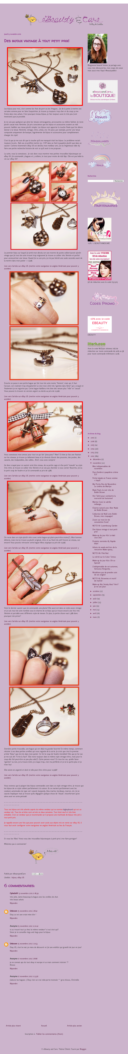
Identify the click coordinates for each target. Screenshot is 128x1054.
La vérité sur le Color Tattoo (104, 557)
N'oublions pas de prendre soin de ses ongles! (104, 573)
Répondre (13, 903)
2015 (93, 445)
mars (95, 617)
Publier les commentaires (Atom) (49, 1034)
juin (94, 606)
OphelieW (14, 893)
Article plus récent (13, 1026)
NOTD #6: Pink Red (100, 553)
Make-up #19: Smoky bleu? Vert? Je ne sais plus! (105, 585)
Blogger (83, 1049)
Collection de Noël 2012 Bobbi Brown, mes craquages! (104, 515)
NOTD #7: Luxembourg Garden (104, 526)
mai (94, 610)
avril (95, 613)
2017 (93, 438)
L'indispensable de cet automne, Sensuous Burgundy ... (105, 567)
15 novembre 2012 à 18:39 (29, 893)
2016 (93, 441)
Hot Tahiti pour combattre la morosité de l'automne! (104, 497)
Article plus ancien (74, 1026)
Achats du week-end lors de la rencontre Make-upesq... (104, 548)
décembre (97, 459)
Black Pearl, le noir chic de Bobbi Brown (103, 491)
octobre (96, 591)
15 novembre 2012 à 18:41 (27, 911)
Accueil (44, 1026)
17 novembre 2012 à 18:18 (27, 959)
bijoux (14, 877)
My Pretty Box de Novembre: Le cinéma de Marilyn (104, 485)
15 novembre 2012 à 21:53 (28, 944)
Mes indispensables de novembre (101, 467)
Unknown (13, 911)
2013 (93, 452)
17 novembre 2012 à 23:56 (28, 976)
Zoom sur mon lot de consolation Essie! (101, 521)
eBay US (21, 877)
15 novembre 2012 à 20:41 (28, 926)
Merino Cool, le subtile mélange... (101, 503)
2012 (93, 456)
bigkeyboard (68, 809)
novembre (97, 463)
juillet (95, 602)
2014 (93, 449)
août (95, 599)
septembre (97, 595)
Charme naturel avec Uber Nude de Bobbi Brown (105, 509)
